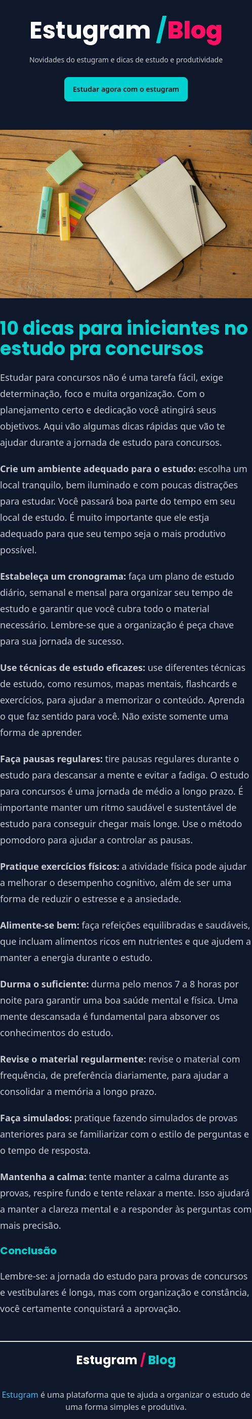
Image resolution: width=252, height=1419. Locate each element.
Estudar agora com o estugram (126, 89)
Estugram (126, 30)
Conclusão (28, 1251)
